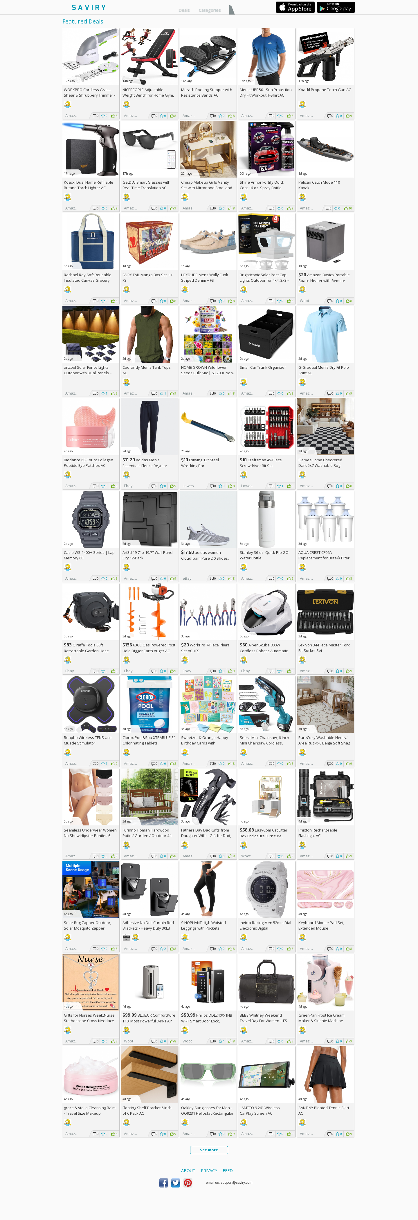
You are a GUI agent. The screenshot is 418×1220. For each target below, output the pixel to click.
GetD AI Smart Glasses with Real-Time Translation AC (146, 185)
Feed (228, 1170)
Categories (210, 10)
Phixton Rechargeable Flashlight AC (317, 832)
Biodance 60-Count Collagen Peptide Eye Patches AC (88, 462)
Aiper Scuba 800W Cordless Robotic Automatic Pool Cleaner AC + (264, 650)
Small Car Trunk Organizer (263, 367)
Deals (184, 10)
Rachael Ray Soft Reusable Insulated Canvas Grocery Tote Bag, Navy (87, 280)
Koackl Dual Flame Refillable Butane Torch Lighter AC (88, 185)
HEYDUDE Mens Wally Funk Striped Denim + (204, 277)
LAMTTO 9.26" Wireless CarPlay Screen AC (260, 1110)
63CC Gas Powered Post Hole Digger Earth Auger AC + (148, 650)
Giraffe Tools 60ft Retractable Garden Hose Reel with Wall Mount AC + (88, 650)
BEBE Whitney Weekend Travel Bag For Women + (263, 1018)
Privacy (209, 1170)
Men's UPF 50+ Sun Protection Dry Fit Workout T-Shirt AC (266, 92)
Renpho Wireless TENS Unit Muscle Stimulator (88, 740)
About (188, 1170)
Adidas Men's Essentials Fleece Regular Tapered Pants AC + (144, 465)
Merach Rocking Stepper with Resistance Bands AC (206, 92)
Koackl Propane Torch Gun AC (324, 89)
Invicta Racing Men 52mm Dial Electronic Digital (265, 925)
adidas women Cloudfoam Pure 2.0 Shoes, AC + (205, 558)
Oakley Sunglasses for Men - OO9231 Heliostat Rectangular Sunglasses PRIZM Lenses (207, 1113)
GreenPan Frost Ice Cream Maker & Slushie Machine (321, 1018)
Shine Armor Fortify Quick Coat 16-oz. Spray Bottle (262, 185)
